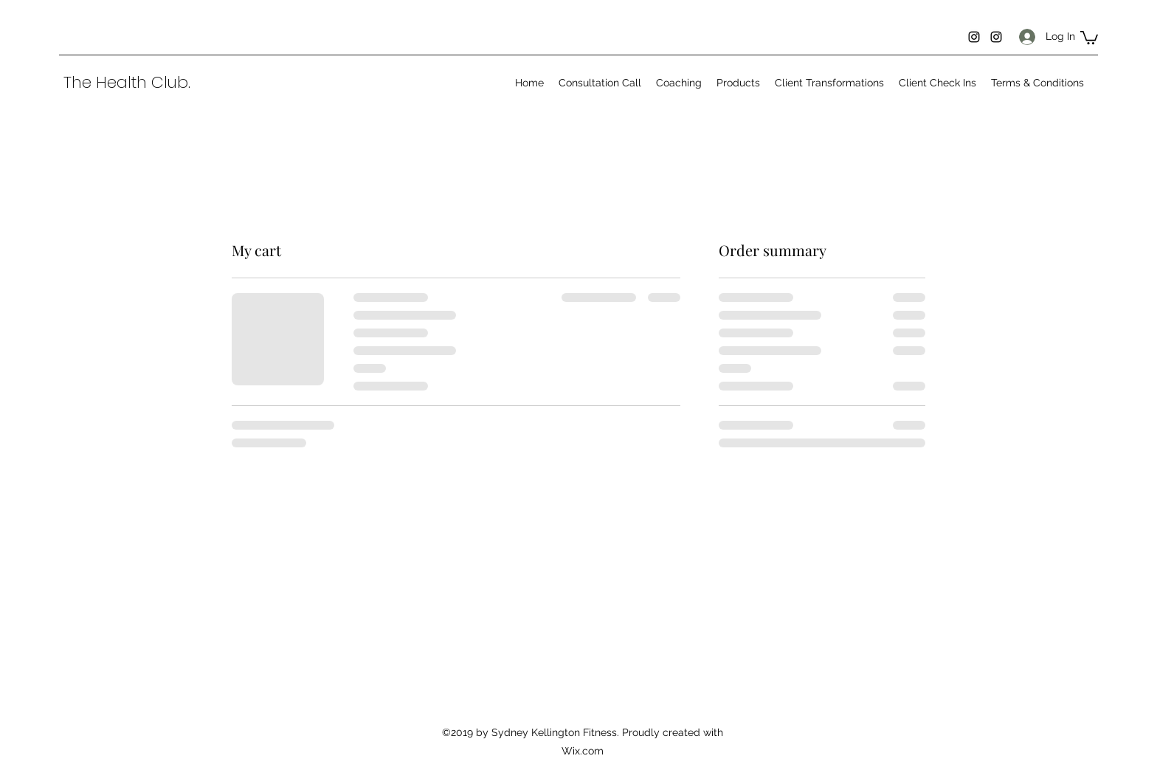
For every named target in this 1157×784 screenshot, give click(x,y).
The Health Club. (126, 82)
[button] (1089, 37)
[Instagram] (974, 37)
